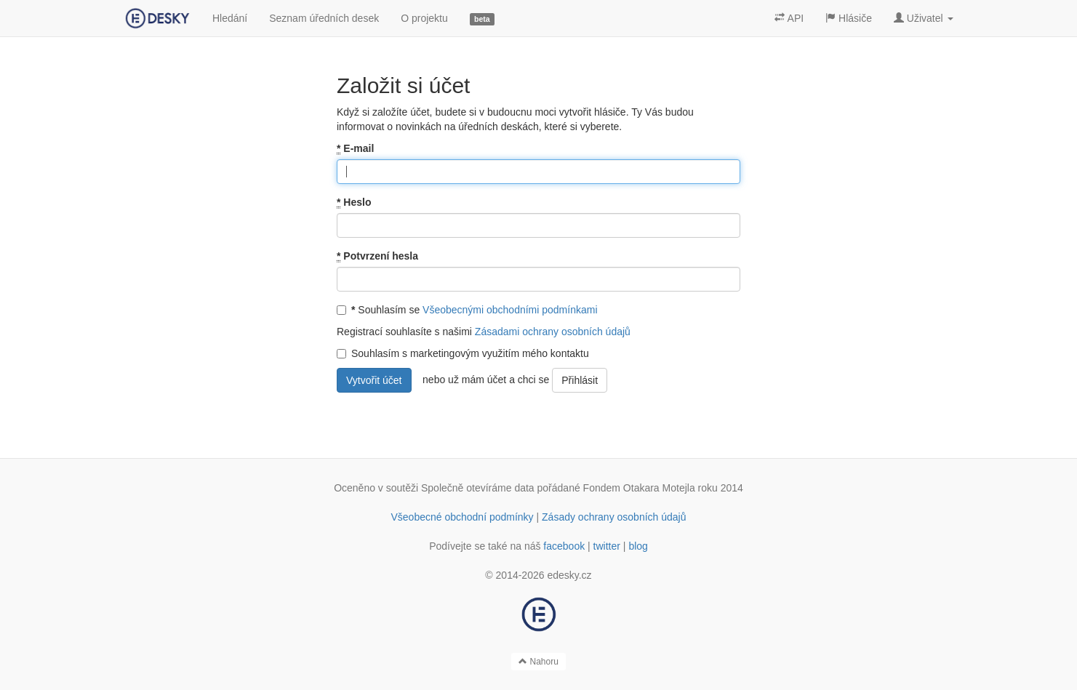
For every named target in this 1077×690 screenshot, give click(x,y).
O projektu (424, 18)
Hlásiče (848, 18)
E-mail (355, 149)
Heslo (354, 202)
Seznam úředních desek (324, 18)
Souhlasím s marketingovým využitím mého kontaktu (463, 353)
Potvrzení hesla (377, 256)
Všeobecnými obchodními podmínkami (510, 310)
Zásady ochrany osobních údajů (614, 517)
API (789, 18)
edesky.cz (569, 575)
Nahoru (538, 662)
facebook (564, 546)
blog (637, 546)
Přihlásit (579, 380)
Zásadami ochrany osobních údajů (552, 331)
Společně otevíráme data (478, 488)
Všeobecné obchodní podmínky (462, 517)
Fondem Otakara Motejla (639, 488)
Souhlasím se (467, 310)
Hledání (229, 18)
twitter (606, 546)
